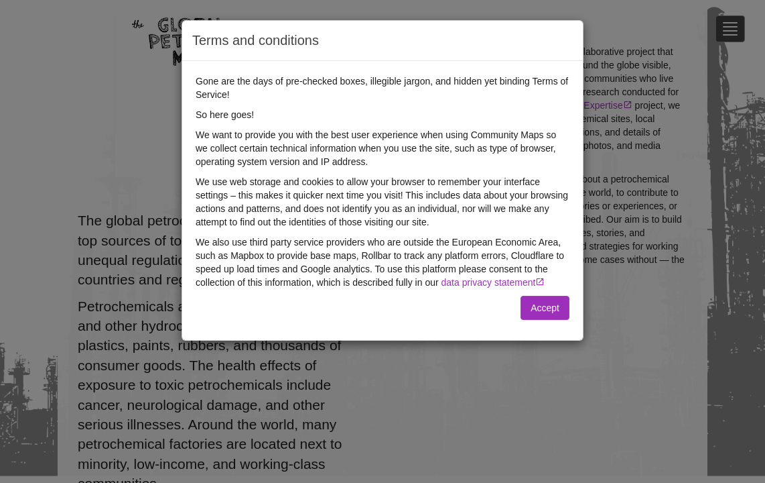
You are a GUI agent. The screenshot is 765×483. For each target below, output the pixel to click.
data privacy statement (488, 282)
